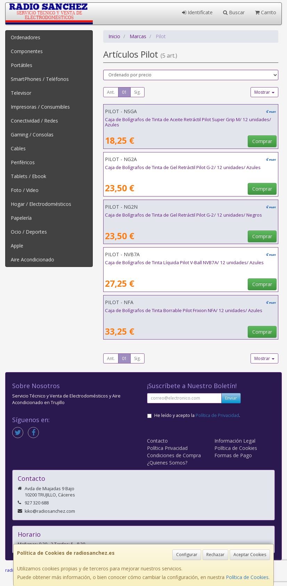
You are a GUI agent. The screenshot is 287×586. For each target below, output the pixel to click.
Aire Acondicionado (32, 259)
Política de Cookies (247, 577)
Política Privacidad (167, 448)
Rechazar (215, 555)
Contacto (157, 440)
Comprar (262, 141)
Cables (18, 148)
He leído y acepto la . (197, 415)
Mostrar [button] (264, 92)
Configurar (186, 555)
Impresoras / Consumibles (40, 106)
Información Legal (234, 440)
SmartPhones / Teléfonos (40, 79)
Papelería (21, 218)
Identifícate (197, 12)
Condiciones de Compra (174, 455)
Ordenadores (25, 37)
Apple (17, 245)
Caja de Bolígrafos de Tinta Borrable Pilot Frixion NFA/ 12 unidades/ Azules (183, 310)
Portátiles (21, 65)
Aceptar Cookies (249, 555)
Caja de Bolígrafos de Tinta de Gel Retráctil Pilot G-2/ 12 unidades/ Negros (183, 215)
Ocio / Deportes (29, 231)
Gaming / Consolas (32, 134)
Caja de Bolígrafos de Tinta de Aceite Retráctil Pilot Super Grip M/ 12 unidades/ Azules (188, 122)
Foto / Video (25, 190)
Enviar (231, 398)
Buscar (234, 12)
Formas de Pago (233, 455)
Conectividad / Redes (34, 120)
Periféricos (23, 162)
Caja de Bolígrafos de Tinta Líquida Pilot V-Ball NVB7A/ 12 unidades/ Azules (184, 262)
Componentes (27, 51)
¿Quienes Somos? (167, 462)
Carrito (265, 12)
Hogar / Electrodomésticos (41, 204)
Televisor (21, 93)
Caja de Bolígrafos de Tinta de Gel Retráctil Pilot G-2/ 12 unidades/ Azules (183, 167)
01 (124, 92)
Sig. (137, 92)
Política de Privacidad (217, 415)
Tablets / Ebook (28, 176)
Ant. (111, 92)
